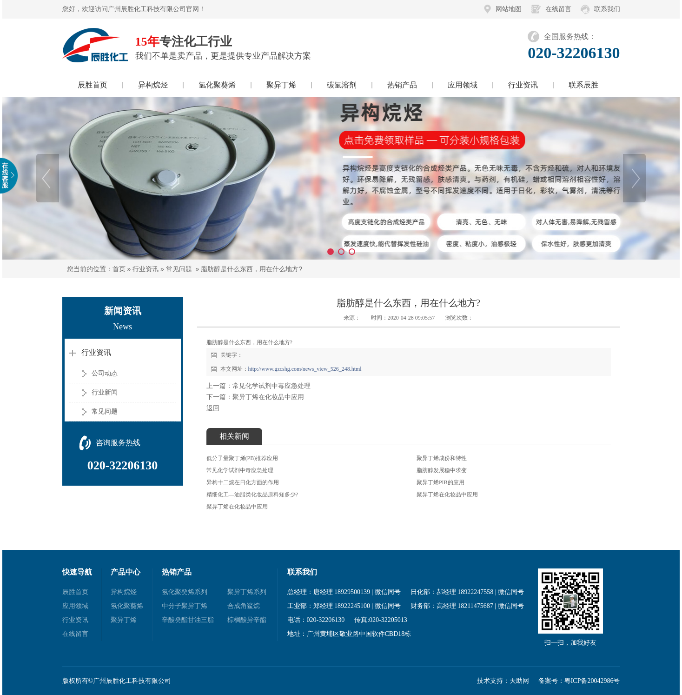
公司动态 (105, 373)
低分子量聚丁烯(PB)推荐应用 (242, 458)
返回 (212, 408)
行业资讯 (523, 85)
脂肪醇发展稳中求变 (442, 470)
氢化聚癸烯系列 (184, 591)
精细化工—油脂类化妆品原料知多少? (252, 494)
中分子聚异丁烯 (184, 605)
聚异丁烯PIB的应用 (440, 482)
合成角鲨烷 (243, 605)
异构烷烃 (153, 85)
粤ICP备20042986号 (592, 680)
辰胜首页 (92, 85)
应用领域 (462, 85)
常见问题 (179, 269)
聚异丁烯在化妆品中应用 (268, 397)
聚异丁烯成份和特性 (442, 458)
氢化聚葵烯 (217, 85)
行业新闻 (105, 392)
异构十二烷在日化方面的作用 (242, 482)
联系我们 (607, 9)
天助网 (519, 680)
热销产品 (402, 85)
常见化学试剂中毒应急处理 (271, 385)
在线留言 (558, 9)
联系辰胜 (583, 85)
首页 (119, 269)
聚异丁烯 (281, 85)
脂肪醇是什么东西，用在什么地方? (251, 269)
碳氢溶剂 (342, 85)
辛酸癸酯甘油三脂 (188, 619)
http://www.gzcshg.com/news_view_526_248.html (305, 369)
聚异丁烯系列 (246, 591)
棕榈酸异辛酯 (246, 619)
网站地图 (509, 9)
